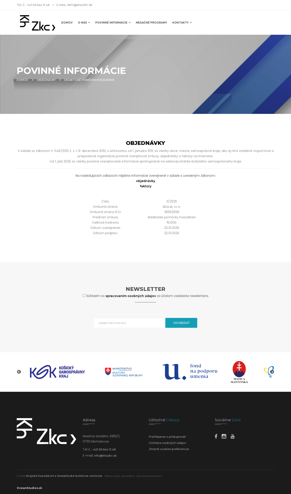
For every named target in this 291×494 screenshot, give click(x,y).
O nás (84, 22)
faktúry (145, 186)
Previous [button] (19, 372)
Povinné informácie (113, 22)
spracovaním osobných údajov (131, 296)
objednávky (145, 181)
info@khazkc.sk (79, 5)
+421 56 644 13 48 (38, 5)
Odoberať (181, 322)
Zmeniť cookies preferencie (169, 449)
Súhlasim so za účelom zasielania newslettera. (147, 296)
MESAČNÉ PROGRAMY (151, 22)
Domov (67, 22)
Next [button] (272, 372)
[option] (57, 372)
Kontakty (182, 22)
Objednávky (46, 80)
